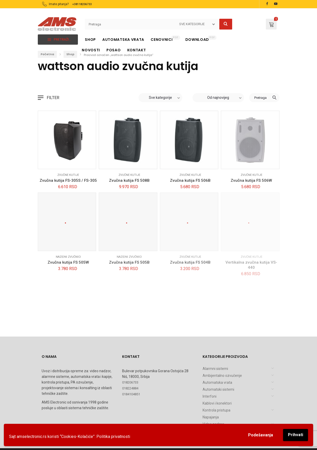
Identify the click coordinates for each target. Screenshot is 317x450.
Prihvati (295, 434)
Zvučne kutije (68, 175)
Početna (47, 54)
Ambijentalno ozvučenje (222, 376)
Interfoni (209, 396)
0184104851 (131, 394)
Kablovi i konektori (217, 403)
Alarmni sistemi (215, 369)
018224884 (130, 388)
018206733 (130, 382)
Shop (70, 54)
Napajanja (211, 417)
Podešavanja (260, 435)
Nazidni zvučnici (68, 256)
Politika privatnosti (113, 436)
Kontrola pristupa (216, 410)
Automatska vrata (217, 382)
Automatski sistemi (218, 389)
